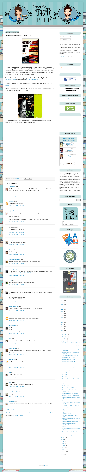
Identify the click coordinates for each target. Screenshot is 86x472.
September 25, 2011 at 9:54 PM (16, 333)
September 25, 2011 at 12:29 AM (16, 301)
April (63, 445)
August (64, 437)
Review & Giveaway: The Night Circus (70, 393)
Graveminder (64, 374)
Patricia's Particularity (14, 259)
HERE (7, 85)
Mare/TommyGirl (13, 391)
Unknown (11, 201)
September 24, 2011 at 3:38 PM (16, 254)
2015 (62, 324)
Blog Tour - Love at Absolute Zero (69, 363)
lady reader (12, 211)
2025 (62, 302)
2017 (62, 320)
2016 (62, 322)
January (64, 451)
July (63, 439)
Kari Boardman (66, 69)
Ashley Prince (12, 348)
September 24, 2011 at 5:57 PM (16, 275)
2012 (62, 330)
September (64, 341)
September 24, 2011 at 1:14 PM (16, 244)
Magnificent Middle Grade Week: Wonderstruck (69, 424)
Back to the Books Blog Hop (68, 435)
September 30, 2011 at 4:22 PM (16, 396)
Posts (62, 36)
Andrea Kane (70, 150)
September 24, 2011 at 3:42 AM (16, 222)
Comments (64, 39)
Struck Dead (66, 149)
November (64, 336)
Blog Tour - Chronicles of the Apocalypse (70, 395)
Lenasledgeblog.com (14, 269)
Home (5, 27)
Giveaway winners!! (66, 400)
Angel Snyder (12, 325)
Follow (70, 99)
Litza (10, 280)
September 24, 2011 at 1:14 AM (16, 196)
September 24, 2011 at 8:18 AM (16, 234)
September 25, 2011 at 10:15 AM (16, 310)
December (64, 334)
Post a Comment (11, 409)
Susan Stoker (70, 157)
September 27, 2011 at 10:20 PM (16, 377)
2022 (62, 309)
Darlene (11, 249)
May (63, 443)
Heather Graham (70, 144)
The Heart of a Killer (66, 370)
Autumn (64, 67)
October (64, 338)
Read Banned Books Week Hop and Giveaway (28, 273)
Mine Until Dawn (65, 391)
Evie (10, 372)
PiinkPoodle (12, 359)
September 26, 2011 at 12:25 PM (16, 343)
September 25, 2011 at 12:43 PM (16, 320)
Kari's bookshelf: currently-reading (69, 139)
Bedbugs (64, 426)
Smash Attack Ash (13, 306)
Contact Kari (62, 56)
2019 (62, 315)
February (64, 449)
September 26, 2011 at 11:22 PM (16, 367)
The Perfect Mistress (66, 376)
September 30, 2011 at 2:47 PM (16, 386)
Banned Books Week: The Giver (68, 359)
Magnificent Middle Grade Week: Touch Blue (71, 421)
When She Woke (65, 381)
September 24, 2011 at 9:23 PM (16, 284)
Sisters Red (64, 372)
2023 (62, 307)
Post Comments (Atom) (17, 415)
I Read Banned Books (32, 79)
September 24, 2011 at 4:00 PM (16, 263)
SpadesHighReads (13, 290)
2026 (62, 300)
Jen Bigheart (12, 186)
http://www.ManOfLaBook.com (16, 232)
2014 (62, 326)
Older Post (51, 412)
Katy (10, 338)
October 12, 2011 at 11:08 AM (16, 406)
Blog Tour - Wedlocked (66, 385)
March (63, 447)
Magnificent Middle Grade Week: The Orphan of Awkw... (69, 413)
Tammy (11, 240)
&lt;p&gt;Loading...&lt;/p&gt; (35, 150)
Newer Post (8, 412)
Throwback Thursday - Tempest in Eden (70, 367)
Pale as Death (66, 143)
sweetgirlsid (12, 401)
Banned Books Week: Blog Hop (68, 361)
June (63, 441)
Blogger (46, 465)
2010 (62, 454)
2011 (62, 333)
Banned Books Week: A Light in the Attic (70, 355)
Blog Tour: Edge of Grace (67, 365)
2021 (62, 311)
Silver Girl (64, 369)
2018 (62, 317)
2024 (62, 304)
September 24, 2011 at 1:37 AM (16, 205)
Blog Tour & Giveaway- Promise (68, 357)
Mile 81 (63, 383)
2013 (62, 328)
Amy (10, 382)
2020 (62, 313)
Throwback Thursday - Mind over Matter (70, 387)
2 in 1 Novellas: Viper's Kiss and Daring (70, 389)
